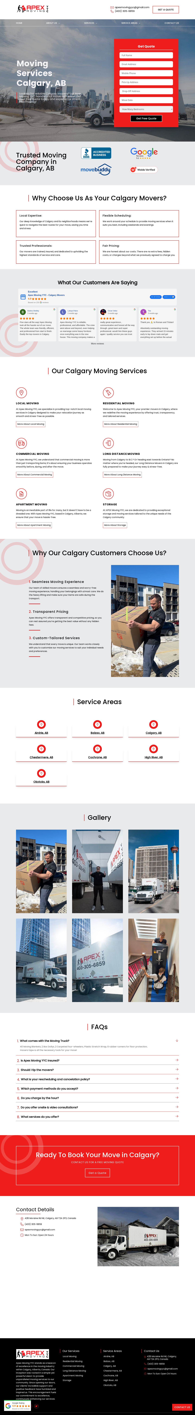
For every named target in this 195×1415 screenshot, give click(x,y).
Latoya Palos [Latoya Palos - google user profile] (73, 306)
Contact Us (182, 1407)
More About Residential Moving (120, 419)
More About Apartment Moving (34, 520)
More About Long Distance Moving (122, 469)
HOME (19, 21)
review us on (168, 292)
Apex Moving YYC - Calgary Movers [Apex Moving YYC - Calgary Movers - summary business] (46, 290)
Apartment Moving (73, 1370)
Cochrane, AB (110, 1370)
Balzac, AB (108, 1356)
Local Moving (69, 1351)
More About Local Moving (30, 419)
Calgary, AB (109, 1361)
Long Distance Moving (74, 1365)
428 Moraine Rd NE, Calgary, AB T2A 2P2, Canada (50, 1213)
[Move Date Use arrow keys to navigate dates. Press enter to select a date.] (146, 98)
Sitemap (157, 1411)
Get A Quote (166, 8)
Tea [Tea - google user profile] (149, 306)
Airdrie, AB (108, 1351)
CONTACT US (172, 21)
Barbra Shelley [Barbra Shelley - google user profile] (33, 306)
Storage (67, 1375)
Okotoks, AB (109, 1380)
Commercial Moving (73, 1361)
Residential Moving (72, 1356)
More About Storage (115, 520)
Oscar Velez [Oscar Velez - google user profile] (112, 306)
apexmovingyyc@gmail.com (40, 1224)
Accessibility (172, 1411)
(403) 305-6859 (33, 1219)
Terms (127, 1411)
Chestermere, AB (112, 1365)
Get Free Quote (146, 117)
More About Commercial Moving (34, 469)
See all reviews (156, 292)
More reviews (97, 339)
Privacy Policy (142, 1411)
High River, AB (110, 1375)
